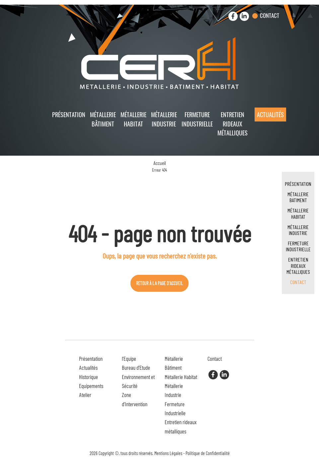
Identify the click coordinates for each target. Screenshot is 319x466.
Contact (269, 15)
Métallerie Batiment (298, 197)
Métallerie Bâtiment (103, 119)
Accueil (159, 163)
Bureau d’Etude (136, 367)
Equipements (91, 385)
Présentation (68, 114)
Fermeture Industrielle (197, 119)
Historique (88, 376)
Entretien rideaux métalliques (232, 123)
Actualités (270, 114)
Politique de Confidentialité (208, 453)
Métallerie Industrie (164, 119)
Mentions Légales (168, 453)
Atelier (85, 394)
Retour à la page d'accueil (159, 283)
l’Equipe (129, 358)
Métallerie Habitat (133, 119)
